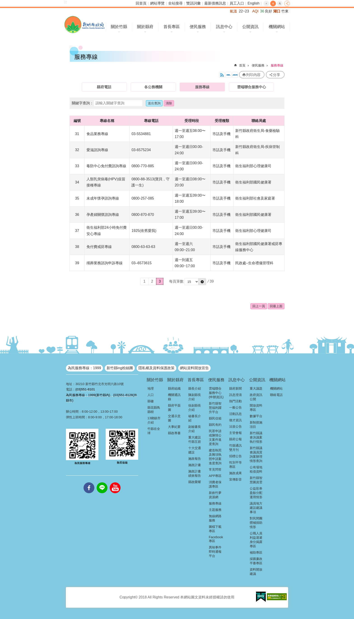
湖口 (276, 11)
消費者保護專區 (215, 484)
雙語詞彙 (193, 3)
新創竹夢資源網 (215, 495)
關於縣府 (145, 26)
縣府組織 (174, 388)
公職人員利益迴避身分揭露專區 (256, 539)
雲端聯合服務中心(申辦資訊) (216, 393)
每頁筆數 (176, 281)
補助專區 (256, 552)
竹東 (285, 11)
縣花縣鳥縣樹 (153, 410)
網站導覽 (157, 3)
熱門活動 (235, 401)
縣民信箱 (215, 418)
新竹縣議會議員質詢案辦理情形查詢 (256, 454)
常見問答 (215, 469)
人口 (150, 395)
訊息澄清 (235, 395)
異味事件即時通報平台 (215, 551)
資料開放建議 (256, 572)
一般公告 (235, 407)
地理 (150, 388)
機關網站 (277, 26)
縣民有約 (215, 424)
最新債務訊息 (215, 3)
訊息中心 (224, 26)
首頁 (242, 65)
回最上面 (276, 306)
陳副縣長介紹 (194, 397)
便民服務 (198, 26)
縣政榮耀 (194, 482)
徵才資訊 (235, 420)
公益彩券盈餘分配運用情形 (256, 493)
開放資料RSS (222, 75)
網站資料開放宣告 (194, 368)
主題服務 (215, 510)
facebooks (88, 482)
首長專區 (171, 26)
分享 (287, 3)
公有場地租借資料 (256, 469)
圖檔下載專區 (215, 529)
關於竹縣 (119, 26)
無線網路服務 (215, 518)
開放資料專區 (256, 408)
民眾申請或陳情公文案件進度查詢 (215, 437)
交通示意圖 (174, 418)
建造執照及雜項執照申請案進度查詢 (215, 456)
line (102, 482)
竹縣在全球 (153, 431)
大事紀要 (174, 427)
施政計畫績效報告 (194, 473)
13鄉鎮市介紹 (154, 420)
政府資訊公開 (256, 397)
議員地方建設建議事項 (256, 508)
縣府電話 (104, 87)
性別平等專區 (235, 465)
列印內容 (253, 75)
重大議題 (256, 388)
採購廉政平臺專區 (256, 561)
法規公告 (235, 426)
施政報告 (194, 458)
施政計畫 (194, 465)
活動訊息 (235, 414)
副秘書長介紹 (194, 429)
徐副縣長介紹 (194, 408)
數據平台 (256, 416)
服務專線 (277, 65)
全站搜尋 (175, 3)
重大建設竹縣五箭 (194, 439)
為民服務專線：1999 (84, 368)
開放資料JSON (235, 75)
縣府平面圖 (174, 408)
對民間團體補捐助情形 (256, 523)
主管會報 (235, 433)
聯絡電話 (276, 395)
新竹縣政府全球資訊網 (84, 24)
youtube (115, 482)
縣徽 (150, 401)
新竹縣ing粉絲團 (120, 368)
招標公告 (235, 456)
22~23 (244, 11)
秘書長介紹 (194, 418)
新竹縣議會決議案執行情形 (256, 437)
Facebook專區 (216, 539)
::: (65, 2)
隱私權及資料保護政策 (156, 368)
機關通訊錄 (174, 397)
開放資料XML (228, 75)
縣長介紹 (194, 388)
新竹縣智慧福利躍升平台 (215, 408)
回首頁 (141, 3)
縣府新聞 (235, 388)
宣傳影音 (235, 479)
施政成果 (235, 473)
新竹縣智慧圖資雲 (256, 480)
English (253, 3)
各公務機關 (153, 87)
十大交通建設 (194, 450)
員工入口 (237, 3)
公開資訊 (250, 26)
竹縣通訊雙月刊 (235, 448)
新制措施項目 (256, 425)
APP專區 (215, 476)
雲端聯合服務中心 (251, 87)
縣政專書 (174, 433)
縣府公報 (235, 439)
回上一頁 (258, 306)
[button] (202, 281)
